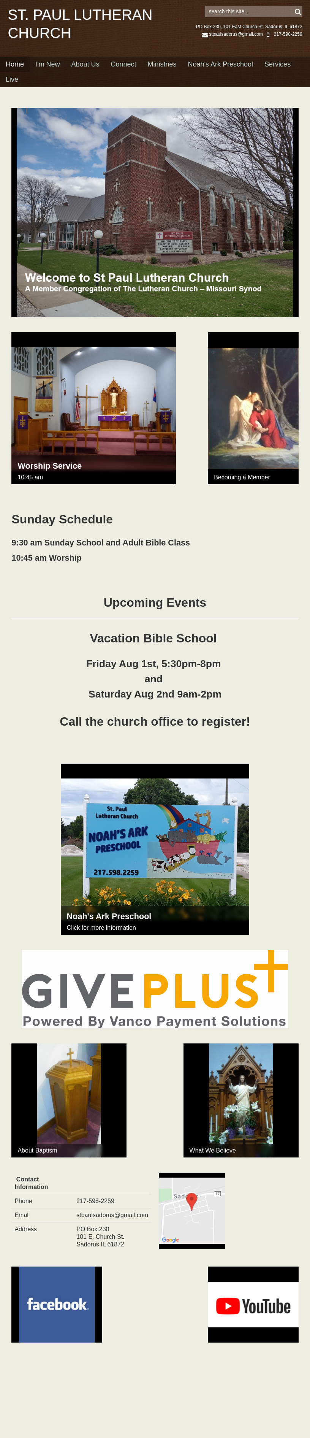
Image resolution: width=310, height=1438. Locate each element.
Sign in (292, 8)
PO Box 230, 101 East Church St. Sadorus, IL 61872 (249, 38)
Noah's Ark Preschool (220, 76)
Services (277, 76)
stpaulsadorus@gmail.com (232, 46)
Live (12, 91)
